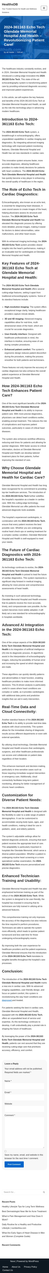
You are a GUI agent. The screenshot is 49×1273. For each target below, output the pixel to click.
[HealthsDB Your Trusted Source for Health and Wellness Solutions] (19, 8)
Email (8, 1092)
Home (5, 1267)
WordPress (33, 1261)
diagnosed (7, 1000)
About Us (16, 1267)
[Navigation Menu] (44, 8)
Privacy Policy (30, 1267)
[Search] (21, 1192)
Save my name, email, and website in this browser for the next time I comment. (24, 1156)
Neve (12, 1261)
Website (8, 1104)
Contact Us (7, 1270)
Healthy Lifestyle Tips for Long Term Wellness (23, 1206)
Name (8, 1081)
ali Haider (10, 52)
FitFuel (20, 52)
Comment (10, 1115)
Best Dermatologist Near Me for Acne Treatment (24, 1211)
